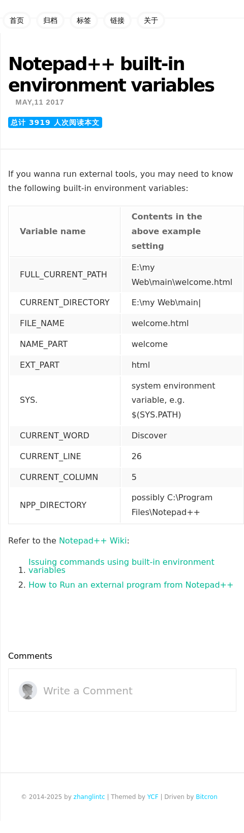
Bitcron (207, 796)
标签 (84, 20)
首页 (17, 20)
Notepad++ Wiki (93, 541)
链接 (117, 20)
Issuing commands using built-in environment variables (121, 566)
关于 (151, 20)
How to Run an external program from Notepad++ (130, 585)
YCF (153, 796)
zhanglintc (89, 796)
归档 (50, 20)
